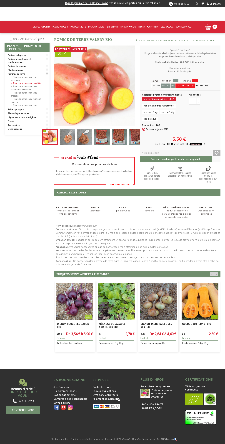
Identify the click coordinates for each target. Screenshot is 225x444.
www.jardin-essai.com (120, 184)
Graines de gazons (17, 66)
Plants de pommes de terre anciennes (24, 79)
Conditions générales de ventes (86, 439)
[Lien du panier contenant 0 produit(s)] (211, 27)
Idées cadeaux (15, 129)
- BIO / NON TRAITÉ (151, 404)
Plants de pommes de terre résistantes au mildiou (24, 88)
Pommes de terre (16, 74)
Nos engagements (64, 394)
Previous (212, 274)
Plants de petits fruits (18, 113)
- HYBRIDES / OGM (151, 408)
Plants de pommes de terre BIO (27, 83)
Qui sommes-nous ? (65, 391)
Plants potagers (15, 70)
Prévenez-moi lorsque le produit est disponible (176, 159)
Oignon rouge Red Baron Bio (73, 325)
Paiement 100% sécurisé (117, 439)
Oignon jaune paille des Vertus (156, 325)
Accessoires (14, 125)
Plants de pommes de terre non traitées (26, 101)
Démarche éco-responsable (70, 398)
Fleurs (11, 121)
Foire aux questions (104, 391)
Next (216, 274)
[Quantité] (193, 101)
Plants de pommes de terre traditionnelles (24, 107)
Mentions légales (59, 439)
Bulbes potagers (16, 109)
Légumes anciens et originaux (23, 117)
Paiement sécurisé (103, 398)
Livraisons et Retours (105, 394)
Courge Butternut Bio (196, 323)
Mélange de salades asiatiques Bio (112, 325)
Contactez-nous (101, 387)
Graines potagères (17, 55)
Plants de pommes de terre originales (24, 94)
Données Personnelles (143, 439)
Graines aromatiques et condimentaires (19, 61)
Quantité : (195, 94)
